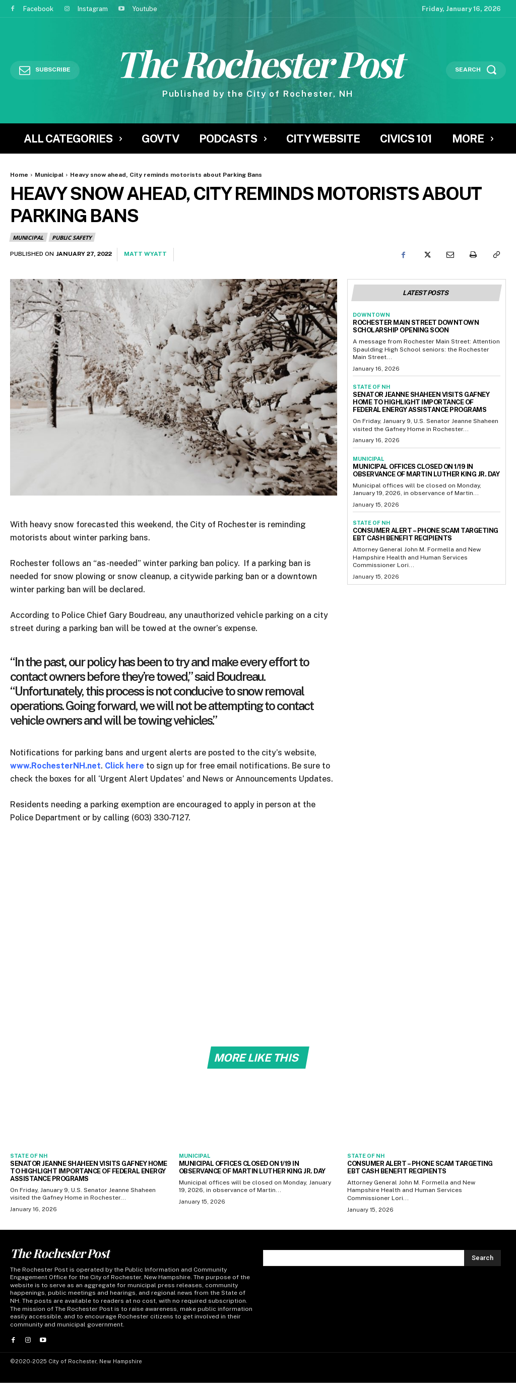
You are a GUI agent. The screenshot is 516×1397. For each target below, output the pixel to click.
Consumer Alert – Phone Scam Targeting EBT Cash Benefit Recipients (425, 534)
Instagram (93, 9)
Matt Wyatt (145, 253)
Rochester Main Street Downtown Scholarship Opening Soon (416, 326)
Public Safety (72, 237)
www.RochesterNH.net (55, 766)
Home (19, 174)
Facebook (38, 9)
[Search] (482, 1259)
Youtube (144, 9)
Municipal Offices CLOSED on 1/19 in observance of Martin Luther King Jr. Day (426, 470)
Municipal (49, 174)
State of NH (371, 387)
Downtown (371, 315)
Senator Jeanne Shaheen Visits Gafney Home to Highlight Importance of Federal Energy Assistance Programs (421, 402)
